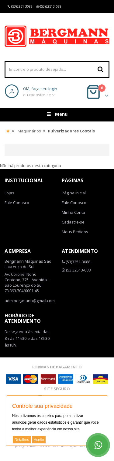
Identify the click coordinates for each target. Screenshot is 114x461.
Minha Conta (73, 212)
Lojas (9, 193)
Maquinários (29, 131)
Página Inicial (74, 193)
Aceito (39, 440)
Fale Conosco (17, 202)
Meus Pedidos (75, 231)
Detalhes (22, 440)
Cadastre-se (73, 222)
